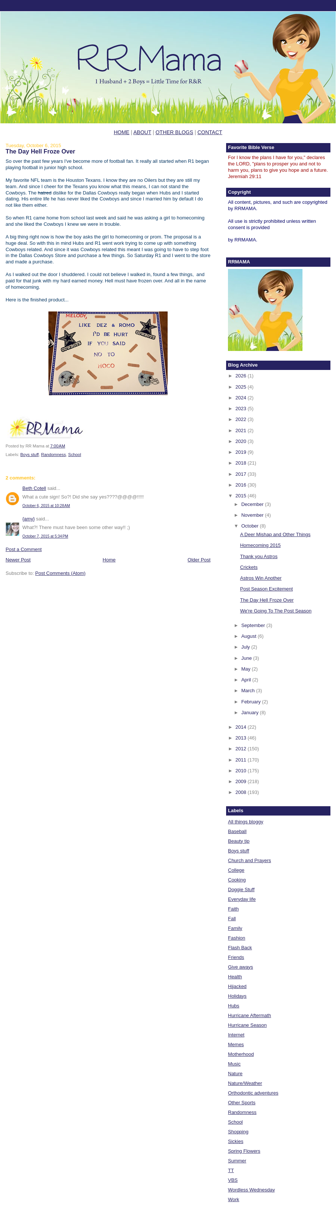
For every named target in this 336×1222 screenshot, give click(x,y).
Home (109, 560)
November (253, 515)
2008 (241, 792)
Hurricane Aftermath (249, 1015)
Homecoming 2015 (260, 545)
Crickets (248, 567)
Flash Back (240, 947)
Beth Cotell (34, 488)
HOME (121, 132)
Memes (236, 1044)
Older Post (199, 560)
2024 (241, 398)
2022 (241, 419)
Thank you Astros (258, 556)
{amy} (28, 519)
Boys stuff (29, 454)
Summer (237, 1161)
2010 (241, 770)
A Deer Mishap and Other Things (275, 534)
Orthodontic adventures (253, 1093)
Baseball (237, 831)
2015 (241, 495)
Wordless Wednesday (251, 1190)
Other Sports (242, 1102)
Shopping (238, 1131)
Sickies (235, 1141)
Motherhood (241, 1054)
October (250, 526)
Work (233, 1199)
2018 (241, 463)
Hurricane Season (247, 1025)
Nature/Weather (245, 1083)
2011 (241, 760)
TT (231, 1170)
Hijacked (237, 986)
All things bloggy (245, 821)
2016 (241, 485)
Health (235, 976)
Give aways (240, 967)
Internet (236, 1035)
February (251, 702)
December (253, 504)
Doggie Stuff (241, 889)
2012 (241, 748)
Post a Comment (24, 549)
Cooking (237, 880)
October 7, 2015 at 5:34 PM (45, 536)
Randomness (53, 454)
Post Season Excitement (266, 589)
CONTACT (209, 132)
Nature (235, 1073)
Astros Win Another (260, 578)
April (247, 680)
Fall (232, 918)
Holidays (237, 996)
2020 (241, 441)
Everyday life (242, 899)
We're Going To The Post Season (275, 611)
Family (235, 928)
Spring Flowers (244, 1151)
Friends (236, 957)
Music (234, 1064)
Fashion (236, 938)
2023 (241, 408)
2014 (241, 727)
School (74, 454)
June (247, 658)
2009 (241, 781)
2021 (241, 430)
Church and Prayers (249, 860)
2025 (241, 387)
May (246, 669)
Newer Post (18, 560)
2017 (241, 474)
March (248, 690)
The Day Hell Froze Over (40, 151)
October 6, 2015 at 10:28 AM (46, 506)
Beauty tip (239, 841)
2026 (241, 376)
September (253, 625)
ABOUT (142, 132)
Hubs (233, 1006)
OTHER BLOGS (174, 132)
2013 (241, 738)
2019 (241, 452)
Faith (233, 909)
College (236, 870)
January (250, 712)
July (246, 647)
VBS (233, 1180)
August (249, 636)
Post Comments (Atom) (60, 573)
